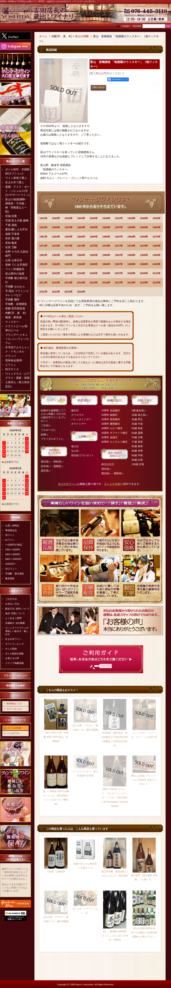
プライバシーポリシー (15, 675)
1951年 (43, 227)
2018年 (131, 282)
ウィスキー (12, 321)
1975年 (94, 245)
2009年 (144, 273)
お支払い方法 (12, 603)
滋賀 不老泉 (12, 233)
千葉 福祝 (11, 224)
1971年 (43, 245)
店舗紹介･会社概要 (15, 623)
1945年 (94, 218)
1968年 (131, 236)
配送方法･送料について (17, 608)
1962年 (56, 236)
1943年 (69, 218)
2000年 (157, 264)
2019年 (144, 282)
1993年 (69, 264)
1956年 (106, 227)
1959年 (144, 227)
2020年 (157, 282)
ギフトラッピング (14, 644)
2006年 (106, 273)
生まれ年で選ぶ (14, 182)
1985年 (94, 255)
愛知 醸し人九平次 (16, 229)
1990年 (157, 255)
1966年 (106, 236)
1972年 (56, 245)
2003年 (69, 273)
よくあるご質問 (13, 618)
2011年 (43, 282)
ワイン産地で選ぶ (16, 177)
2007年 (119, 273)
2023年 (69, 291)
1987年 (119, 255)
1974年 (81, 245)
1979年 (144, 245)
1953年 (69, 227)
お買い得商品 (12, 525)
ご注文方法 (11, 599)
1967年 (119, 236)
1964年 (81, 236)
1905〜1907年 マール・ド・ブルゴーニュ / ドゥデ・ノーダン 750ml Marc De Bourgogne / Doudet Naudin (115, 797)
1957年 (119, 227)
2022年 (56, 291)
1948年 (131, 218)
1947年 (119, 218)
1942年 (56, 218)
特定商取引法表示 (15, 685)
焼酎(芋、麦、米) (15, 312)
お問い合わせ (161, 15)
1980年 (157, 245)
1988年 (131, 255)
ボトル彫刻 (11, 648)
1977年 (119, 245)
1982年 (56, 255)
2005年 (94, 273)
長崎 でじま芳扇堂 (16, 264)
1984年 (81, 255)
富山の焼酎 (82, 36)
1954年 (81, 227)
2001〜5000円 (12, 554)
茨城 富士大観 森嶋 (16, 220)
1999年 (144, 264)
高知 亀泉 (11, 242)
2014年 (81, 282)
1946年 (106, 218)
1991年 (43, 264)
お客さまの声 (12, 658)
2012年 (56, 282)
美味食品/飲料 (13, 360)
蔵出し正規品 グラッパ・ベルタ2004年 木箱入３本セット (144, 779)
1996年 (106, 264)
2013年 (69, 282)
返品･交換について (15, 613)
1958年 (131, 227)
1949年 (144, 218)
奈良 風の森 (12, 238)
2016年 (106, 282)
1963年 (69, 236)
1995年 (94, 264)
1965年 (94, 236)
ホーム (43, 36)
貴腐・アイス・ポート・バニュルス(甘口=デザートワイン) (17, 190)
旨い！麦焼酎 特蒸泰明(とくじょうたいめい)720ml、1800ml (115, 935)
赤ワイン (10, 535)
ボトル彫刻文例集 (14, 653)
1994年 (81, 264)
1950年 (157, 218)
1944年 (81, 218)
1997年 (119, 264)
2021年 (43, 291)
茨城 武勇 (11, 216)
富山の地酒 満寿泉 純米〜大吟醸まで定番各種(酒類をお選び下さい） (144, 932)
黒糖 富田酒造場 (15, 308)
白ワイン (10, 540)
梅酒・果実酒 (13, 317)
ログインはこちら (14, 709)
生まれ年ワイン (13, 639)
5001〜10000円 (13, 559)
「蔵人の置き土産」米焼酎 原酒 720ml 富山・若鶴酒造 (56, 736)
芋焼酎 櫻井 (12, 299)
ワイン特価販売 (14, 269)
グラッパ (10, 355)
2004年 (81, 273)
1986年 (106, 255)
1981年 (43, 255)
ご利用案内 (125, 26)
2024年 (81, 291)
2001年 (43, 273)
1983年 (69, 255)
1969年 (144, 236)
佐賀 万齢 (11, 247)
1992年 (56, 264)
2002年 (56, 273)
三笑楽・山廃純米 (56, 871)
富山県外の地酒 (14, 273)
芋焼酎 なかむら (15, 286)
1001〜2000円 (12, 549)
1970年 (157, 236)
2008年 (131, 273)
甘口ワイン (11, 568)
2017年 (119, 282)
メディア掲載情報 (14, 663)
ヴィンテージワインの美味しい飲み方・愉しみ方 (16, 631)
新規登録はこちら (14, 703)
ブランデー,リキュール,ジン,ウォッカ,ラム (17, 338)
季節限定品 (11, 530)
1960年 (157, 227)
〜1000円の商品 (13, 544)
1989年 (144, 255)
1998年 (131, 264)
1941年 (43, 218)
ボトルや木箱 (112, 483)
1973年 (69, 245)
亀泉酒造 (10, 578)
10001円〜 (10, 564)
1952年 (56, 227)
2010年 (157, 273)
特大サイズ (12, 369)
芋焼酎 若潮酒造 (16, 304)
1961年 (43, 236)
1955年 (94, 227)
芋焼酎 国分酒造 (14, 573)
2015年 (94, 282)
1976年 (106, 245)
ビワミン (10, 364)
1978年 (131, 245)
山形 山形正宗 (13, 260)
